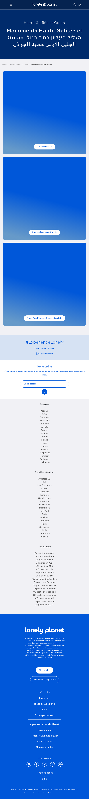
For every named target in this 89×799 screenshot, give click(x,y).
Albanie (45, 411)
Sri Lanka (44, 459)
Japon (44, 446)
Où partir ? (44, 692)
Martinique (44, 505)
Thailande (44, 462)
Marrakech (44, 508)
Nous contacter (44, 747)
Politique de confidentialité (37, 789)
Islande (44, 440)
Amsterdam (44, 479)
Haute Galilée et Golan (44, 23)
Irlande (44, 437)
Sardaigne (44, 527)
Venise (44, 537)
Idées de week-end (44, 704)
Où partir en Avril (44, 563)
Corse (44, 489)
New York (45, 511)
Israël (26, 65)
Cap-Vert (44, 417)
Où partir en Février (45, 557)
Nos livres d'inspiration (45, 680)
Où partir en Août (44, 576)
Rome (45, 524)
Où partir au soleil (44, 598)
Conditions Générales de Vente (35, 793)
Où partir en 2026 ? (44, 605)
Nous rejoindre (44, 741)
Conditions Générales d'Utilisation (63, 789)
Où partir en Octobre (44, 582)
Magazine (44, 698)
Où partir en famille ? (44, 602)
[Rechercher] (74, 4)
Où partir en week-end (44, 592)
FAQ (44, 709)
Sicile (44, 530)
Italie (44, 443)
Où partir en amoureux (44, 595)
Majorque (44, 501)
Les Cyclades (44, 485)
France (44, 430)
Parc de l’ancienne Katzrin (44, 232)
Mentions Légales (17, 789)
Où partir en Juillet (44, 573)
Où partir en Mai (44, 566)
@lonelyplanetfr (44, 353)
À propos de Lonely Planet (44, 724)
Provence (44, 521)
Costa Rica (44, 421)
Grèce (44, 433)
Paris (44, 514)
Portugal (44, 456)
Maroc (44, 450)
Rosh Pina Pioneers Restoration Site (44, 318)
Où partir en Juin (44, 569)
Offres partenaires (45, 715)
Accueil (4, 65)
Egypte (44, 427)
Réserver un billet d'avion (44, 736)
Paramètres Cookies (57, 793)
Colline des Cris (44, 147)
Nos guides (44, 670)
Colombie (45, 424)
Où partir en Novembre (44, 586)
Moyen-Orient (15, 65)
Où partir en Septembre (44, 579)
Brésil (44, 414)
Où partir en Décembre (44, 589)
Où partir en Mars (44, 560)
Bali (44, 482)
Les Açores (44, 534)
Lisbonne (44, 492)
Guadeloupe (44, 498)
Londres (44, 495)
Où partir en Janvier (44, 553)
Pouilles (44, 518)
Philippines (44, 453)
